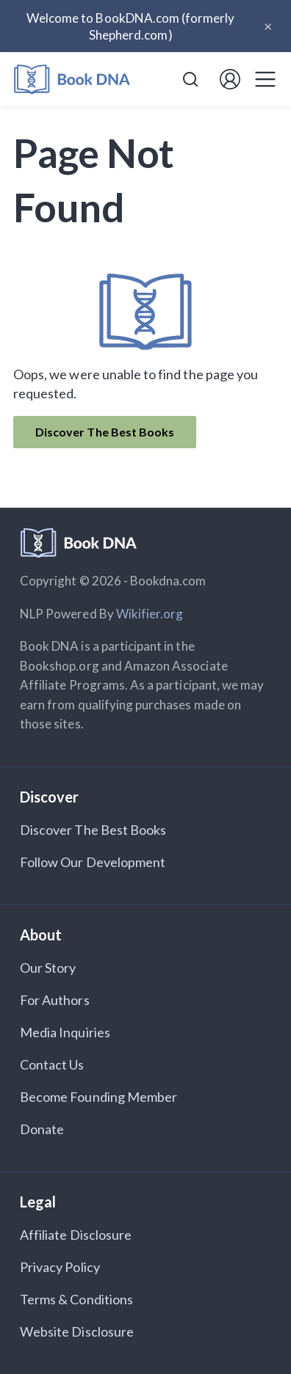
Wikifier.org (150, 613)
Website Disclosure (77, 1331)
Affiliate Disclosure (76, 1235)
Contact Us (52, 1064)
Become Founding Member (98, 1097)
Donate (42, 1129)
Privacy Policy (60, 1267)
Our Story (48, 968)
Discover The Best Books (104, 432)
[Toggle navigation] (265, 79)
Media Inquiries (65, 1032)
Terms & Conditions (76, 1299)
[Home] (72, 79)
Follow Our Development (92, 862)
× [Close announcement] (268, 25)
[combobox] (190, 79)
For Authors (55, 1000)
